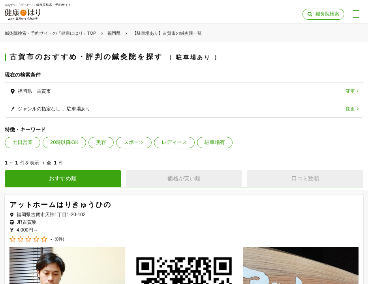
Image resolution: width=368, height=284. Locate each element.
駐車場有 (215, 142)
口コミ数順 (305, 178)
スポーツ (134, 142)
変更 (350, 91)
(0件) (59, 239)
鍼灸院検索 (327, 14)
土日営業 (22, 142)
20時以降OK (64, 142)
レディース (174, 142)
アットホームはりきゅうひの (60, 205)
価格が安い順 (184, 178)
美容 (101, 142)
